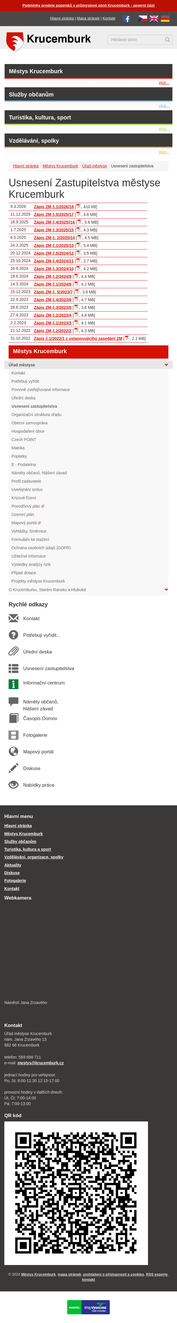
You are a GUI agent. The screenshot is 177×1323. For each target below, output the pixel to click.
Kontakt (109, 18)
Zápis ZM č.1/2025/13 (54, 245)
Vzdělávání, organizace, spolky (33, 857)
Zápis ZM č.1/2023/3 (53, 323)
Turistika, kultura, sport (40, 117)
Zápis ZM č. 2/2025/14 (54, 237)
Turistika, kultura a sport (27, 849)
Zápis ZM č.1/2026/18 (54, 206)
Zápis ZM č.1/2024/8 (53, 284)
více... (164, 82)
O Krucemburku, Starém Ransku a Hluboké (88, 589)
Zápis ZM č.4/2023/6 (53, 299)
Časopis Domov (40, 718)
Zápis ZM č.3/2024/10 (54, 268)
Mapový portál (38, 752)
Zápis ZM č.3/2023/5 (53, 307)
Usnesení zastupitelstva (48, 668)
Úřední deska (37, 652)
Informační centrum (44, 683)
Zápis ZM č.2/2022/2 (53, 330)
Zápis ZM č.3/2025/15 (54, 230)
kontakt (88, 1280)
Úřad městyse (94, 166)
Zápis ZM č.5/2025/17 (54, 214)
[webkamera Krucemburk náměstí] (88, 951)
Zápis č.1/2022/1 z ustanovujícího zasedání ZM (78, 338)
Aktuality (12, 865)
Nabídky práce (38, 785)
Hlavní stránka (62, 18)
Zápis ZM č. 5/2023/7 (53, 292)
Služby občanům (31, 94)
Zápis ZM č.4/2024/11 (54, 261)
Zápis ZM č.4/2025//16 (54, 222)
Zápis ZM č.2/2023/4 (53, 315)
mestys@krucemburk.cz (41, 1063)
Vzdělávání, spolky (34, 141)
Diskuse (31, 768)
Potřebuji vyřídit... (41, 635)
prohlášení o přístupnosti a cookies (113, 1274)
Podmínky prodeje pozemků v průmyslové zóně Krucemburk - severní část (88, 5)
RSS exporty (157, 1274)
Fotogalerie (35, 735)
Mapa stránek (88, 18)
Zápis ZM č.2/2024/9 (53, 276)
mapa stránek (69, 1274)
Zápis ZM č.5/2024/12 (54, 253)
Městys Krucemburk (36, 71)
